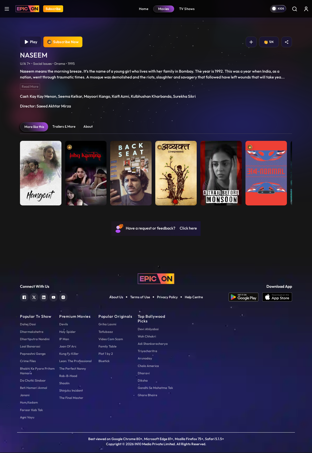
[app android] (245, 297)
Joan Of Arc (67, 347)
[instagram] (63, 297)
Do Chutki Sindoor (33, 381)
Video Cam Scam (110, 339)
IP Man (64, 339)
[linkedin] (43, 297)
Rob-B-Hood (68, 376)
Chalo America (148, 366)
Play (31, 42)
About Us (116, 297)
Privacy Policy (167, 297)
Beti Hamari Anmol (33, 388)
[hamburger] (7, 8)
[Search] (294, 9)
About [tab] (88, 127)
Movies (163, 9)
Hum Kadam (29, 403)
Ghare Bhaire (147, 395)
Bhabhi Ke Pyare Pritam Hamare (37, 371)
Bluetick (104, 361)
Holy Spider (67, 332)
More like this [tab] (34, 127)
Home (143, 9)
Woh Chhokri (147, 336)
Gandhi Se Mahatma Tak (155, 388)
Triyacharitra (147, 351)
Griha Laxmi (107, 325)
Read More (30, 87)
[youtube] (53, 297)
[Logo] (27, 8)
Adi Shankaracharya (153, 344)
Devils (63, 325)
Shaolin (64, 383)
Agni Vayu (27, 417)
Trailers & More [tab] (63, 127)
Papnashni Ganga (33, 354)
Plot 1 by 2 (105, 354)
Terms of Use (140, 297)
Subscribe (53, 9)
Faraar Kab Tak (31, 410)
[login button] (306, 9)
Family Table (107, 347)
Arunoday (145, 359)
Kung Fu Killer (69, 354)
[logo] (156, 278)
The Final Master (71, 398)
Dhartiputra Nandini (34, 339)
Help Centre (194, 297)
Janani (24, 395)
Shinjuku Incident (71, 391)
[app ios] (277, 297)
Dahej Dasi (28, 325)
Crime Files (28, 361)
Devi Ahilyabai (148, 329)
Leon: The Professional (75, 361)
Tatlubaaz (105, 332)
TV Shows (187, 9)
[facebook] (24, 297)
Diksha (143, 381)
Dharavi (144, 373)
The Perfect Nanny (72, 369)
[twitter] (34, 297)
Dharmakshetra (31, 332)
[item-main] (40, 172)
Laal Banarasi (30, 347)
